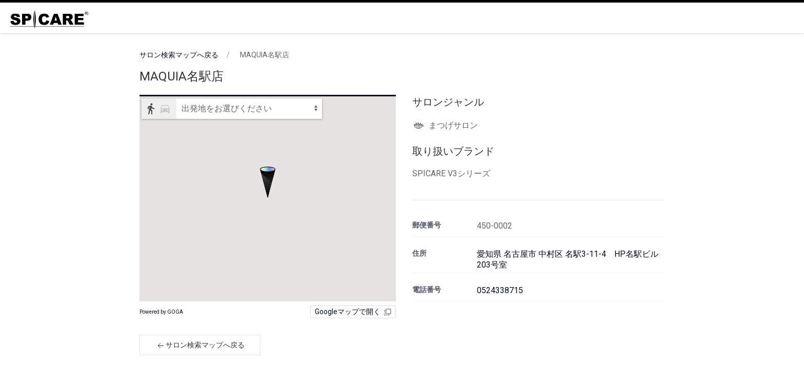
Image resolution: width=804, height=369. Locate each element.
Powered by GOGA (161, 312)
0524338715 (500, 290)
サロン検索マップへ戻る (178, 55)
